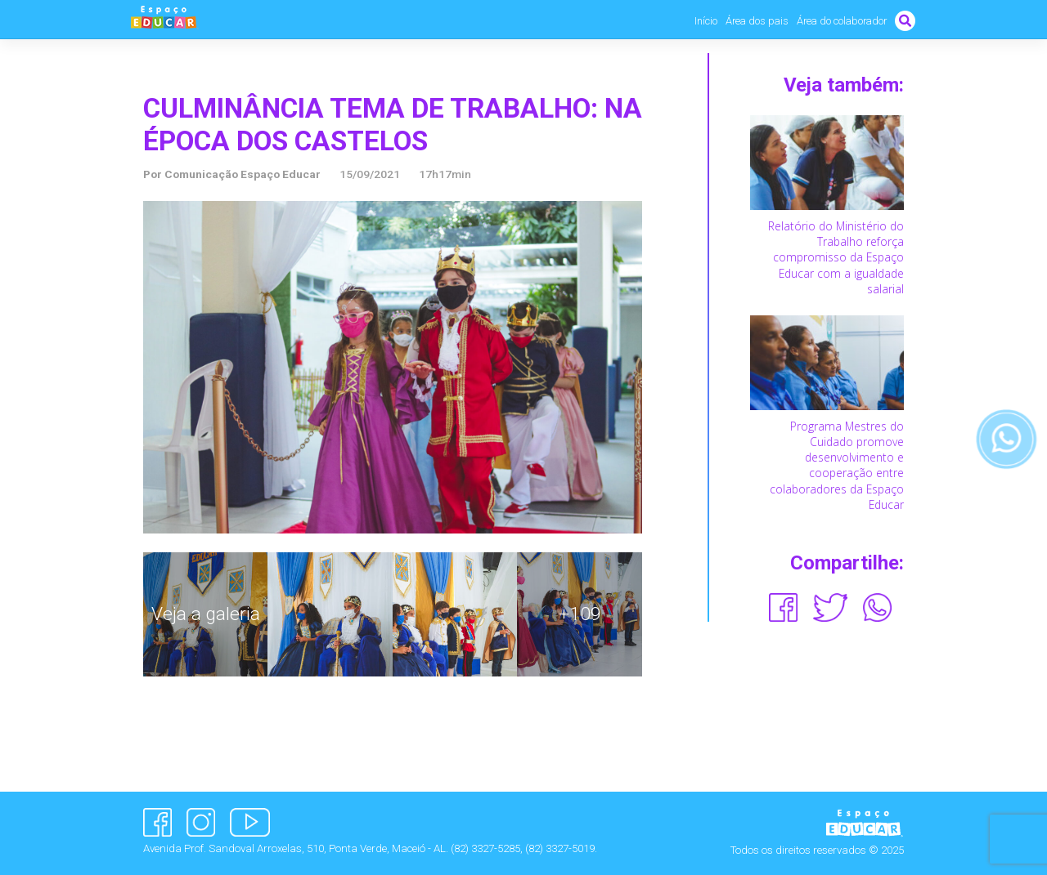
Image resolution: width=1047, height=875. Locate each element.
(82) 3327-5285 (485, 848)
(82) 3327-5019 (560, 848)
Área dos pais (757, 21)
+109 (580, 614)
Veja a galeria (205, 614)
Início (705, 21)
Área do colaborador (842, 21)
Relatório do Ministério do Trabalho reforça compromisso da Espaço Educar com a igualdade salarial (836, 257)
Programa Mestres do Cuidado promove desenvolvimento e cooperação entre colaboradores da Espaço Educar (837, 465)
